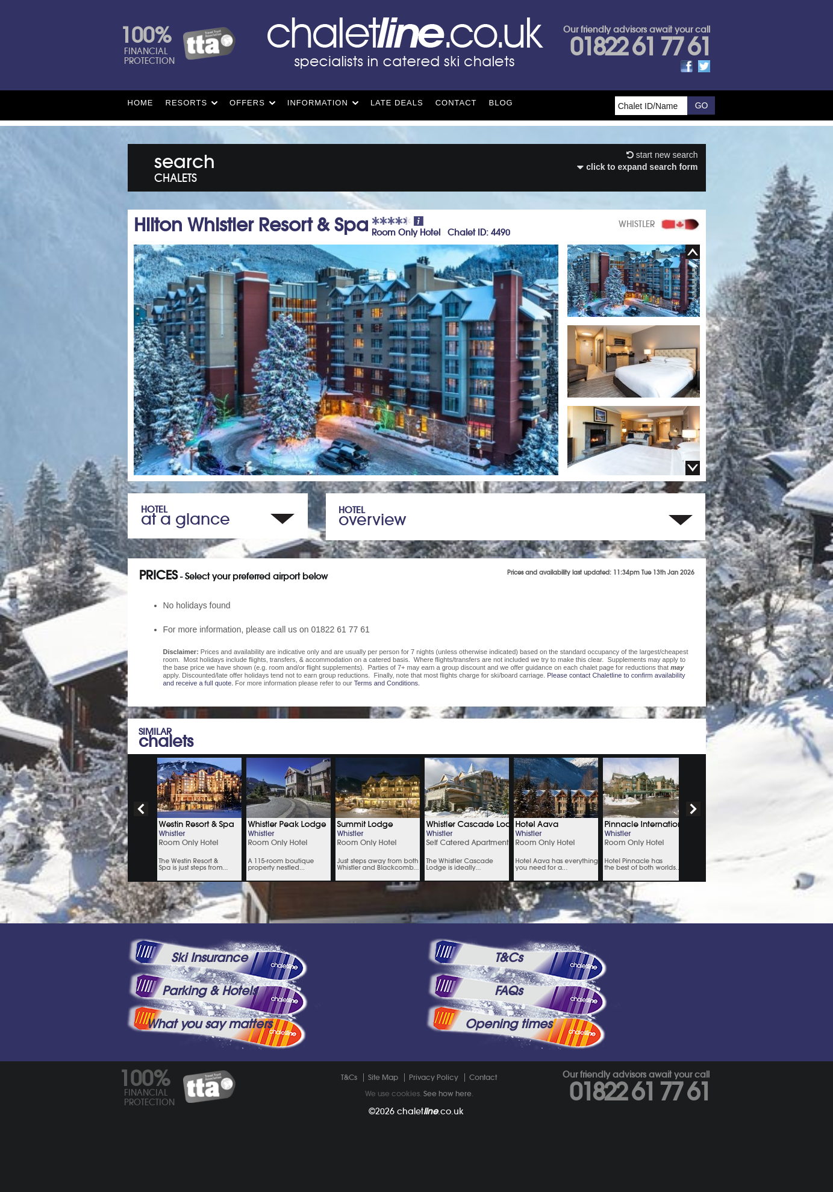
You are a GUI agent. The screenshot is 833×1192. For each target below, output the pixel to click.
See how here (447, 1093)
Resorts (187, 102)
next (693, 809)
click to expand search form (637, 167)
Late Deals (396, 102)
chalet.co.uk (430, 1111)
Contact (456, 102)
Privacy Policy (433, 1077)
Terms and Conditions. (387, 683)
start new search (662, 155)
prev (141, 809)
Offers (247, 102)
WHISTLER (637, 224)
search (184, 166)
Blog (501, 102)
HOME (141, 102)
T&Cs (508, 958)
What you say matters (209, 1024)
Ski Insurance (209, 958)
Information (317, 102)
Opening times (508, 1024)
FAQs (508, 991)
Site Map (383, 1077)
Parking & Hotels (209, 991)
